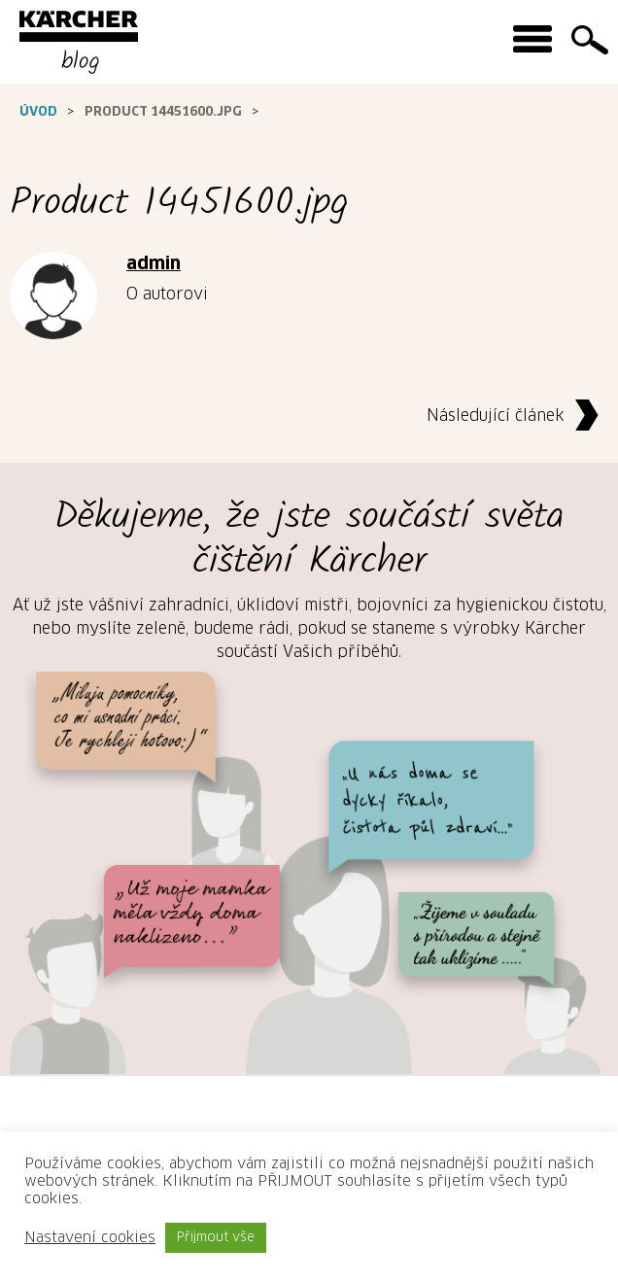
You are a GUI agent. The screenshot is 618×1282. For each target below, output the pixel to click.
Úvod (38, 112)
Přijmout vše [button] (216, 1237)
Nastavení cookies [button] (89, 1237)
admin (153, 264)
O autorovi (167, 294)
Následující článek (517, 416)
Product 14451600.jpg (163, 112)
